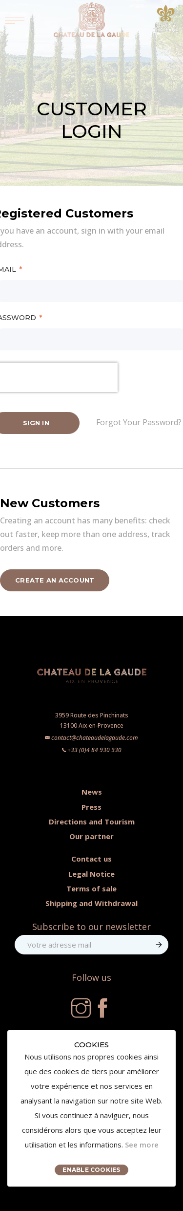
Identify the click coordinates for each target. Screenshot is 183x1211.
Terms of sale (91, 888)
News (91, 792)
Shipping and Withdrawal (91, 903)
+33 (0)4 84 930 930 (94, 750)
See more (142, 1144)
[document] (91, 1108)
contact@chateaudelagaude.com (94, 738)
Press (91, 807)
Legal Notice (91, 874)
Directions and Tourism (92, 821)
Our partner (91, 836)
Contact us (91, 859)
